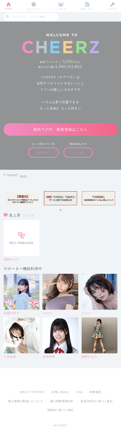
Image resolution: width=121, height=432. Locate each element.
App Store (47, 379)
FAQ (79, 392)
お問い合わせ (60, 392)
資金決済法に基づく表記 (97, 401)
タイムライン (33, 8)
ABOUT (43, 152)
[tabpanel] (22, 198)
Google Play (73, 379)
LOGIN (112, 8)
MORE (23, 176)
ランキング (60, 8)
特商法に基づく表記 (60, 410)
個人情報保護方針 (62, 401)
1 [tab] (61, 210)
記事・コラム (87, 8)
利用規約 (95, 392)
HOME (8, 8)
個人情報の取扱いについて (25, 401)
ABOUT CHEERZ (32, 392)
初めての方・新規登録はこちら (60, 129)
